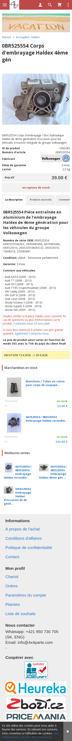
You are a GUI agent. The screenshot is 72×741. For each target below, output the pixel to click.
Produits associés (41, 199)
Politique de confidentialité (28, 547)
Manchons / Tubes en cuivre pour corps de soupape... (45, 383)
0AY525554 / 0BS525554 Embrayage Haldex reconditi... (46, 418)
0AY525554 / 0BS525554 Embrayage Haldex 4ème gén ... (53, 472)
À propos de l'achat (22, 529)
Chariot (11, 576)
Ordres (11, 586)
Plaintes (12, 604)
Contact (12, 557)
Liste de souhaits (20, 613)
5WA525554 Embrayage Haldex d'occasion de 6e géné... (17, 496)
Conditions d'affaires (23, 538)
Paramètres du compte (25, 595)
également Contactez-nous (32, 333)
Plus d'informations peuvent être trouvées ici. (30, 735)
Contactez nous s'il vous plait (31, 323)
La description (14, 199)
